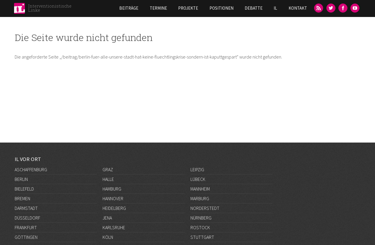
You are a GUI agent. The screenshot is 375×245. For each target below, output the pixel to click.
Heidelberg (114, 208)
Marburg (199, 198)
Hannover (113, 198)
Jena (107, 218)
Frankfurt (26, 227)
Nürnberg (201, 218)
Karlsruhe (114, 227)
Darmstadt (26, 208)
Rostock (200, 227)
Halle (108, 179)
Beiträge (128, 8)
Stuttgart (202, 237)
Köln (108, 237)
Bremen (22, 198)
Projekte (188, 8)
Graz (108, 169)
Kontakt (298, 8)
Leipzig (197, 169)
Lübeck (197, 179)
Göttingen (26, 237)
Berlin (21, 179)
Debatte (253, 8)
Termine (158, 8)
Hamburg (112, 189)
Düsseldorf (27, 218)
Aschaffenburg (31, 169)
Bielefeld (24, 189)
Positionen (221, 8)
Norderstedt (204, 208)
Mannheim (200, 189)
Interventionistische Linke (49, 8)
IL (275, 8)
